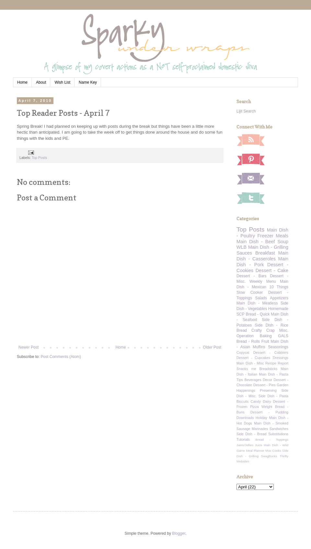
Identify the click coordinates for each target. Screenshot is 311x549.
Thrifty (284, 456)
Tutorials (243, 439)
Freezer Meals (273, 235)
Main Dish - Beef (255, 241)
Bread (241, 330)
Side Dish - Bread (251, 434)
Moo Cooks (273, 450)
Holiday (261, 418)
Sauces (244, 253)
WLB (241, 247)
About (41, 82)
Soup (282, 241)
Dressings (280, 358)
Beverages (253, 380)
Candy (256, 401)
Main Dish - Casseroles (262, 255)
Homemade (278, 308)
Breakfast (265, 253)
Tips (239, 380)
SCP (240, 314)
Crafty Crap (263, 330)
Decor (267, 380)
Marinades (260, 429)
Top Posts (39, 158)
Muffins (259, 347)
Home (22, 82)
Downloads (245, 418)
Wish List (62, 82)
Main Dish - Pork (262, 261)
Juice (258, 445)
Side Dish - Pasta (273, 396)
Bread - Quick (258, 314)
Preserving (268, 390)
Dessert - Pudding (269, 412)
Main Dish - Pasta (273, 374)
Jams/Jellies (244, 445)
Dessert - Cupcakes (253, 358)
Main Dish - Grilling (268, 247)
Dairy (267, 401)
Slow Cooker (249, 292)
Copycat (242, 352)
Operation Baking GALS (262, 336)
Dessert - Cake (272, 270)
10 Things (278, 287)
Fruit (265, 341)
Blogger (178, 533)
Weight (266, 407)
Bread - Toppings (272, 439)
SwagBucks (269, 456)
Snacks (242, 369)
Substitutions (278, 434)
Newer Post (28, 347)
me (253, 369)
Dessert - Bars (251, 276)
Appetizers (279, 298)
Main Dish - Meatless (257, 303)
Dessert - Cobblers (270, 352)
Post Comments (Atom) (60, 356)
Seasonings (278, 347)
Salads (261, 298)
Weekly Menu (262, 281)
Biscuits (242, 401)
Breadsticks (268, 369)
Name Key (88, 82)
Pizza (254, 407)
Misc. (283, 330)
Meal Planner (255, 450)
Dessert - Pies (264, 385)
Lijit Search (246, 111)
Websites (242, 461)
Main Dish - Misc (250, 363)
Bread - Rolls (248, 341)
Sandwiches (279, 429)
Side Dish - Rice (271, 325)
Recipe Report (276, 363)
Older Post (212, 347)
